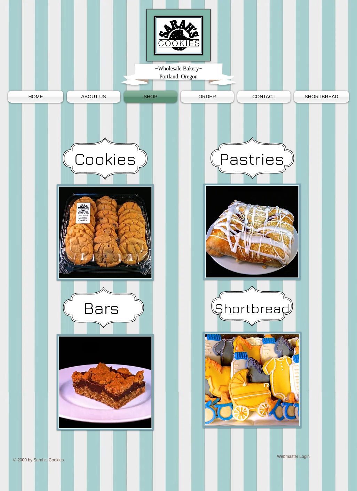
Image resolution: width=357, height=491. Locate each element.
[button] (320, 97)
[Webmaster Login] (293, 457)
